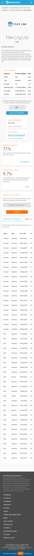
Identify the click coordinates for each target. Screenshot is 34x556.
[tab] (12, 219)
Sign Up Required (16, 135)
